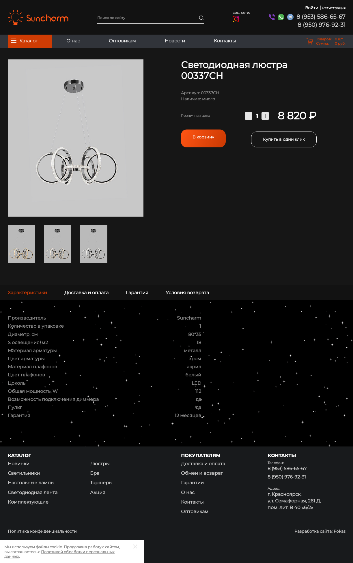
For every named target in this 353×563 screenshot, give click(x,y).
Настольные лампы (31, 482)
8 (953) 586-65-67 (320, 16)
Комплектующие (28, 502)
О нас (73, 41)
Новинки (18, 463)
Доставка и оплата (203, 463)
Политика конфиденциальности (42, 531)
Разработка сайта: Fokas (319, 531)
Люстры (100, 463)
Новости (175, 41)
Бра (94, 473)
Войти (311, 7)
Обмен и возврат (202, 473)
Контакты (225, 41)
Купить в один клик (284, 137)
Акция (97, 492)
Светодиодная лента (32, 492)
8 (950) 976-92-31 (321, 24)
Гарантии (192, 482)
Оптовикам (122, 41)
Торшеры (101, 482)
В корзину (203, 137)
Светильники (24, 473)
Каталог (24, 41)
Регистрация (333, 8)
